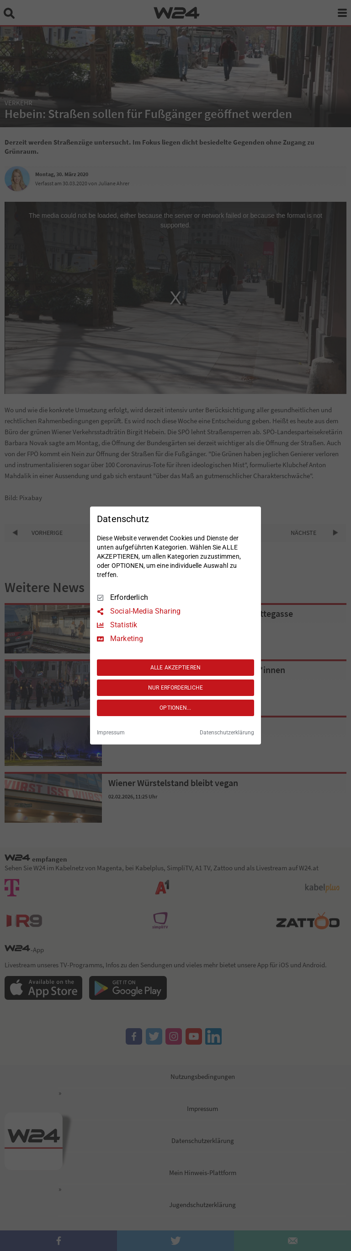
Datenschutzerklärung (227, 732)
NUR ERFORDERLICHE (175, 688)
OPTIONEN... (175, 708)
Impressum (111, 732)
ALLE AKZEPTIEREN (175, 667)
